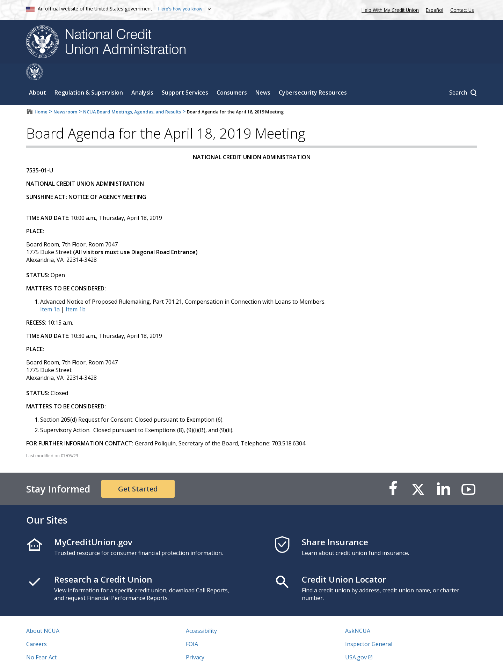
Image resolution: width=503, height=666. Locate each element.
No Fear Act (41, 640)
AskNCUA (357, 614)
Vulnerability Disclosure (57, 654)
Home (41, 95)
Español (434, 10)
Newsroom (65, 95)
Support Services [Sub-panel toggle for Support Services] (185, 76)
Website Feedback (209, 654)
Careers (36, 627)
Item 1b (76, 292)
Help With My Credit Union (389, 9)
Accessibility (201, 614)
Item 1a (50, 292)
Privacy (195, 640)
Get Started (138, 472)
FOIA (192, 627)
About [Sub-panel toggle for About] (37, 76)
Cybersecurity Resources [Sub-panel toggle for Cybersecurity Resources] (313, 76)
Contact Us (462, 10)
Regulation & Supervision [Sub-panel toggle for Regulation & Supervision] (88, 76)
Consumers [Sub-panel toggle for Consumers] (232, 76)
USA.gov (356, 640)
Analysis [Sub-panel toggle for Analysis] (142, 76)
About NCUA (42, 614)
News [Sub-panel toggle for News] (262, 76)
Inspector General (368, 627)
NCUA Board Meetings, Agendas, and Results (132, 95)
